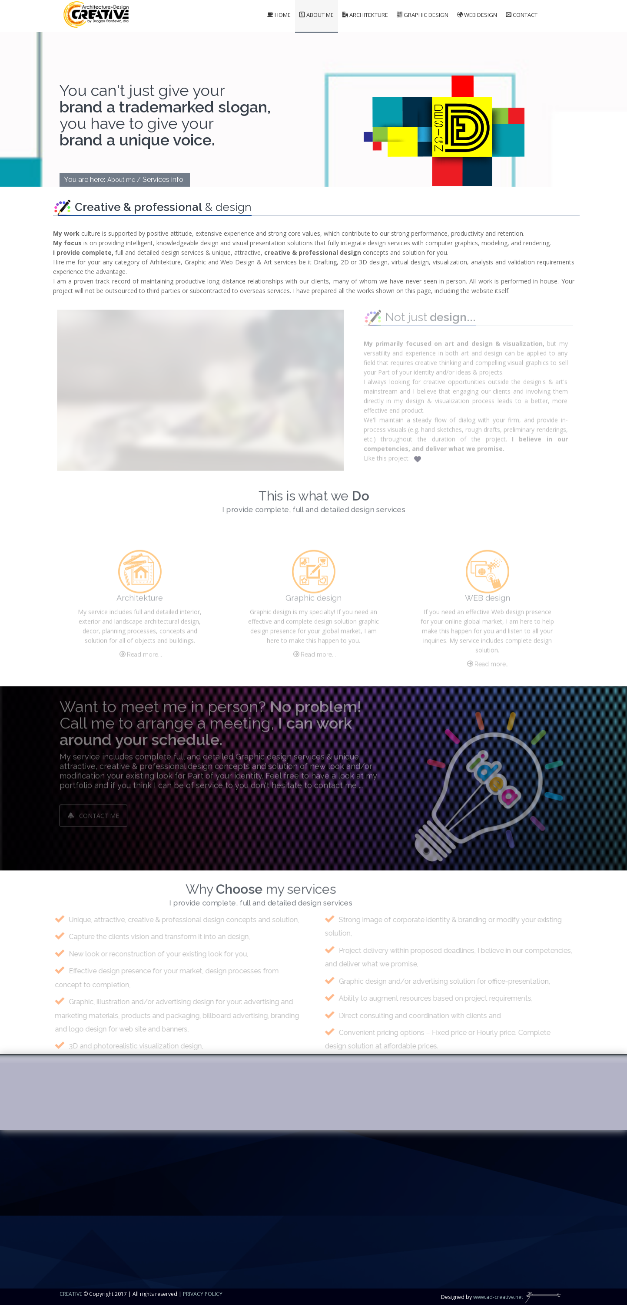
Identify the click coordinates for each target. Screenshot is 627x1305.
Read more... (140, 658)
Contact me (93, 811)
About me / (123, 179)
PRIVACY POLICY (202, 1294)
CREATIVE (71, 1294)
